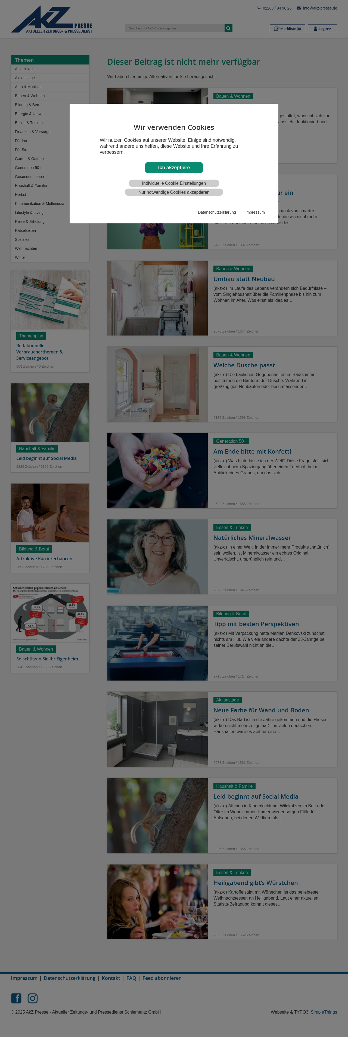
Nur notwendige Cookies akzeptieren (173, 192)
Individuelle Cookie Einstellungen (174, 183)
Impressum (255, 212)
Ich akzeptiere (174, 167)
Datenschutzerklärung (217, 212)
